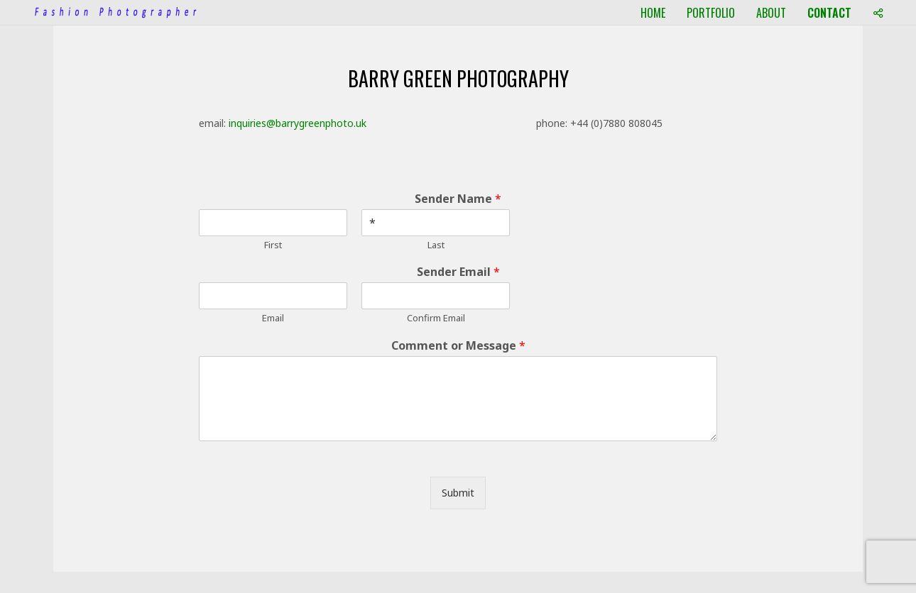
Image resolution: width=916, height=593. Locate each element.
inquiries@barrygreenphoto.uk (297, 123)
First (273, 245)
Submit (458, 492)
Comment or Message (458, 345)
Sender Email (458, 272)
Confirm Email (436, 318)
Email (273, 318)
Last (436, 245)
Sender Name (458, 199)
